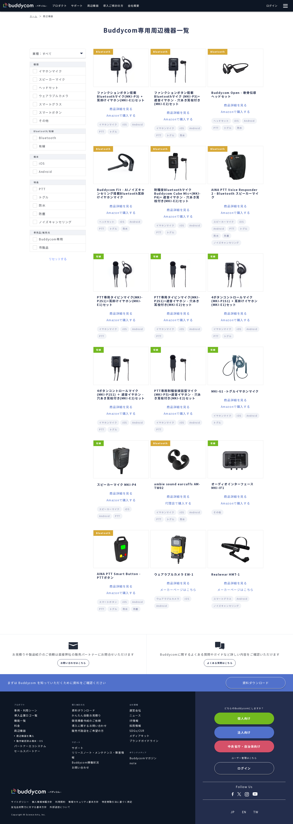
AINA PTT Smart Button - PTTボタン (119, 575)
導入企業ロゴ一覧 (26, 715)
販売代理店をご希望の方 (88, 731)
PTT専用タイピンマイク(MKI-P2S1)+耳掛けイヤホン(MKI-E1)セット (120, 300)
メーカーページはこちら (178, 589)
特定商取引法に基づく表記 (117, 801)
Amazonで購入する (121, 115)
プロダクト (59, 5)
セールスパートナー (27, 751)
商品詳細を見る (121, 109)
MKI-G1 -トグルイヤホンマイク (235, 391)
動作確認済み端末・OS (29, 740)
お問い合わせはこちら (73, 662)
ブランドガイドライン (144, 741)
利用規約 (60, 801)
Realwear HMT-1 (225, 574)
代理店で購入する (178, 503)
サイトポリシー (20, 801)
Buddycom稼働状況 (85, 762)
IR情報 (133, 720)
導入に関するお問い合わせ (89, 726)
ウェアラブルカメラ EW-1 (173, 574)
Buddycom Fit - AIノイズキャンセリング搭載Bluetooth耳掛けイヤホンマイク (121, 193)
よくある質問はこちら (219, 662)
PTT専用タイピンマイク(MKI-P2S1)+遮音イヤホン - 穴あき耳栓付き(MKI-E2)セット (177, 300)
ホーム (33, 16)
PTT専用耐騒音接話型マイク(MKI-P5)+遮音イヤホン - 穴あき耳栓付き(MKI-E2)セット (177, 394)
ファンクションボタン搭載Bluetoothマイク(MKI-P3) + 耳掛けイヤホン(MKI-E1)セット (121, 96)
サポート (77, 5)
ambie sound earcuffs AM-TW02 (177, 486)
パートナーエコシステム (30, 746)
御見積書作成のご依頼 (86, 720)
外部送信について (60, 807)
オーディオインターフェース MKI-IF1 (232, 486)
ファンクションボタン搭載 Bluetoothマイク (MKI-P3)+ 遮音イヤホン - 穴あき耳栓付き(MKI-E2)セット (177, 98)
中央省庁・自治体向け (244, 746)
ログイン (271, 5)
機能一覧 (20, 720)
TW (255, 812)
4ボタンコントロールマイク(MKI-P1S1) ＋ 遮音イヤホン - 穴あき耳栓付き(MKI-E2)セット (121, 394)
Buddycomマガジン (143, 758)
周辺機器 (93, 5)
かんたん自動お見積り (86, 715)
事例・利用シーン (25, 710)
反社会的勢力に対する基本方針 (29, 807)
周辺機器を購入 (25, 735)
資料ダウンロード (256, 682)
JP (233, 812)
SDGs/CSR (136, 731)
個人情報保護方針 (42, 801)
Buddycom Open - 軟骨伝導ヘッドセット (233, 94)
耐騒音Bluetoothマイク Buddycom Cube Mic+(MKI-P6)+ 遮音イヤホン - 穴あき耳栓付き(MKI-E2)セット (177, 195)
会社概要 (133, 5)
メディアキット (139, 736)
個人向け (244, 718)
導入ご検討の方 (113, 5)
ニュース (135, 715)
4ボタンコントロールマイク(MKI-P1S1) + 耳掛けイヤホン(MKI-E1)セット (234, 300)
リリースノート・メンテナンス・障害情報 (98, 755)
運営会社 (135, 710)
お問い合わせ (80, 767)
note (133, 763)
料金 (17, 726)
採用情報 (135, 726)
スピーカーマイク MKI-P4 (116, 484)
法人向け (244, 732)
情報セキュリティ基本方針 (83, 801)
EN (244, 812)
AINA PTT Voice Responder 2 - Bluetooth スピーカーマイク (235, 193)
